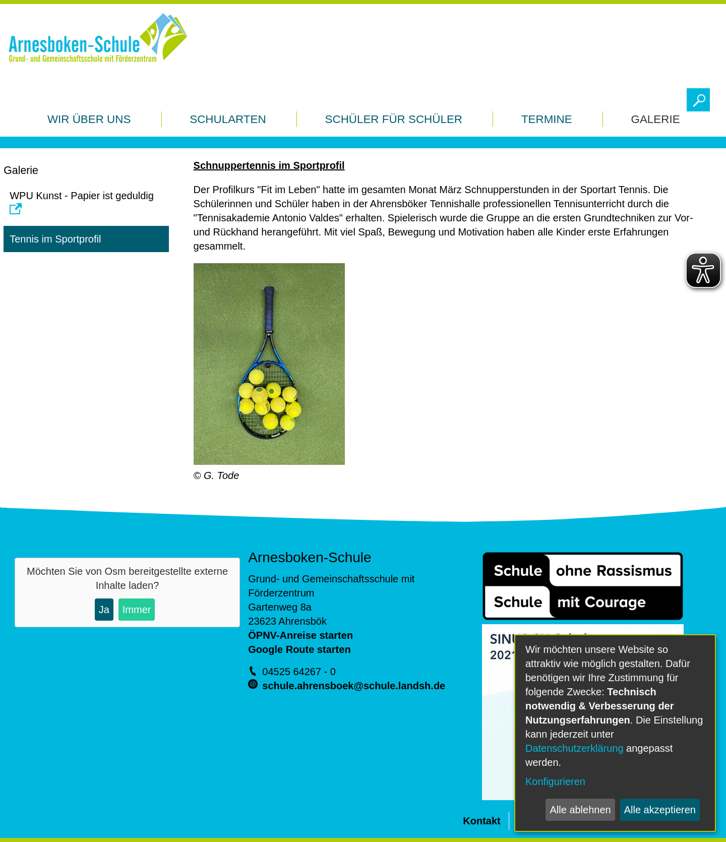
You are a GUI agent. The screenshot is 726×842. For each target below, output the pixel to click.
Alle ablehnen (580, 809)
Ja (104, 609)
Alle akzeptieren (660, 809)
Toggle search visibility (700, 97)
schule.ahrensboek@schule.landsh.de (353, 685)
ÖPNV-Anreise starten (300, 635)
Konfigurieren (555, 781)
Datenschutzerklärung (574, 748)
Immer (137, 609)
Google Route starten (299, 649)
